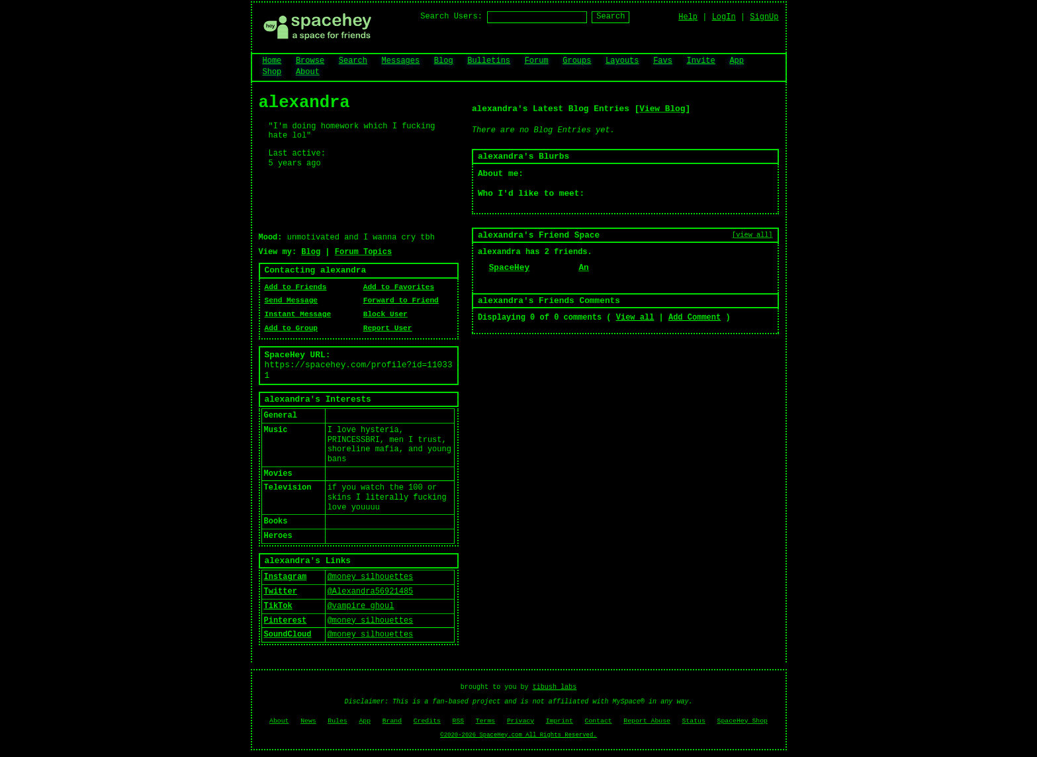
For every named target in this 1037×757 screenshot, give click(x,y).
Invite (701, 61)
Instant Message (298, 314)
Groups (577, 61)
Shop (272, 72)
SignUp (764, 17)
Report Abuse (646, 721)
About (308, 72)
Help (688, 17)
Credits (427, 721)
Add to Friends (296, 287)
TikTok (278, 606)
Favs (662, 61)
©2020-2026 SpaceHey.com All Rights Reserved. (518, 735)
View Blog (662, 109)
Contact (598, 721)
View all (635, 317)
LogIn (724, 17)
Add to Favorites (398, 287)
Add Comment (694, 317)
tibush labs (555, 687)
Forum (537, 61)
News (308, 721)
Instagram (285, 577)
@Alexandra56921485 (371, 591)
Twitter (280, 591)
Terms (485, 721)
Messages (401, 61)
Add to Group (291, 328)
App (736, 61)
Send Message (291, 300)
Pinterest (285, 620)
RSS (459, 721)
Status (693, 721)
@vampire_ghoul (361, 606)
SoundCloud (288, 634)
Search (610, 16)
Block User (385, 314)
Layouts (622, 61)
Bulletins (488, 61)
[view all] (752, 235)
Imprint (559, 721)
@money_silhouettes (371, 577)
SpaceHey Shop (742, 721)
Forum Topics (363, 252)
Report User (387, 328)
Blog (443, 61)
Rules (337, 721)
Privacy (520, 721)
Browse (310, 61)
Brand (392, 721)
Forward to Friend (401, 300)
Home (272, 61)
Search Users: (451, 16)
